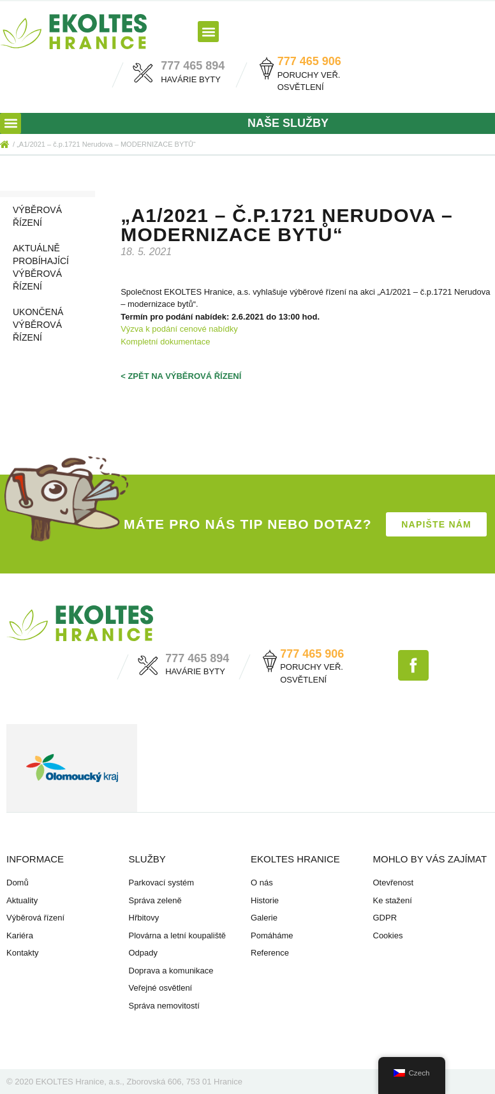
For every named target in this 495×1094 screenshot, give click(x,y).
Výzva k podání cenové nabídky (179, 329)
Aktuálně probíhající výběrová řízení (41, 267)
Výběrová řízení (37, 216)
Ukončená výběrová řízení (38, 325)
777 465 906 (309, 61)
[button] (208, 31)
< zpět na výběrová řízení (181, 376)
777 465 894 (193, 65)
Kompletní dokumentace (165, 341)
